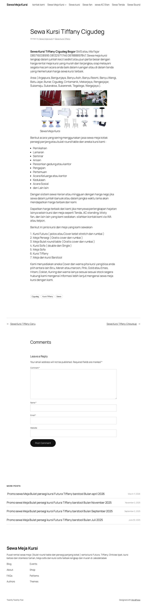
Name (33, 402)
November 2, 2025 (132, 502)
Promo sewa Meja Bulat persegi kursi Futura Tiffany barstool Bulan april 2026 (56, 494)
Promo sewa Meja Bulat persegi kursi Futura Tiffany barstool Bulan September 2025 (60, 511)
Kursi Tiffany (47, 296)
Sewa (59, 296)
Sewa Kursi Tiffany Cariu (23, 323)
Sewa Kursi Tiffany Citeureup (122, 323)
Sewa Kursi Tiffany (62, 38)
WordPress (135, 600)
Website (33, 428)
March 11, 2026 (134, 494)
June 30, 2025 (134, 520)
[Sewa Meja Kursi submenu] (65, 4)
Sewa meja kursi (46, 38)
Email (33, 415)
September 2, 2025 (132, 511)
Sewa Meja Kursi (17, 4)
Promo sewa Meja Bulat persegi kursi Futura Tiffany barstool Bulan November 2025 (59, 502)
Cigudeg (35, 296)
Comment (35, 367)
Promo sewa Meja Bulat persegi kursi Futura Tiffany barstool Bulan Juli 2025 (55, 520)
